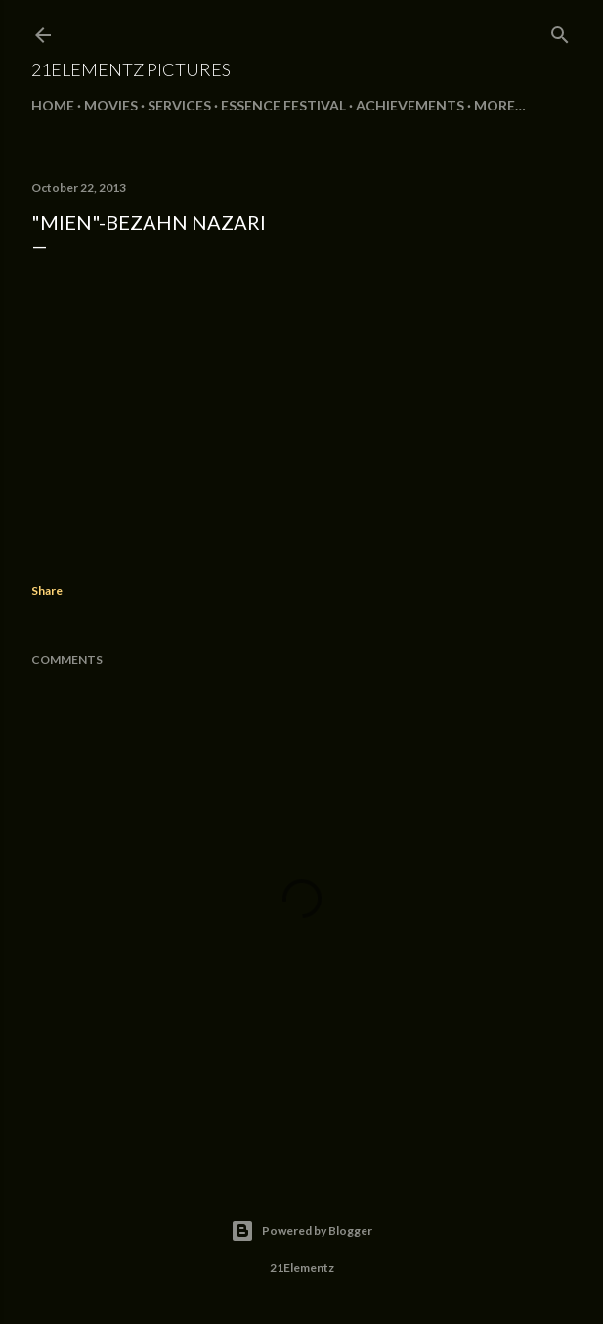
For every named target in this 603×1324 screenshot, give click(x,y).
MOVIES (111, 105)
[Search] (560, 31)
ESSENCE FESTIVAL (283, 105)
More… (500, 105)
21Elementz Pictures (131, 69)
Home (52, 105)
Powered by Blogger (301, 1231)
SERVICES (179, 105)
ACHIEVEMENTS (410, 105)
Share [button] (47, 590)
